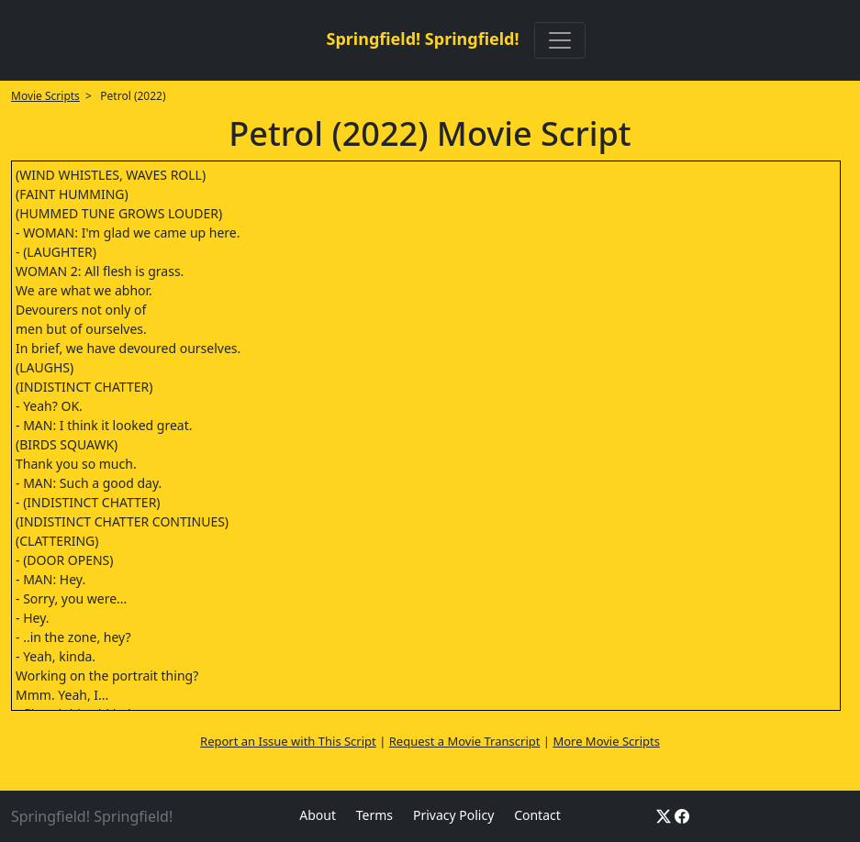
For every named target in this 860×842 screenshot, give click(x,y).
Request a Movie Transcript (465, 741)
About (317, 815)
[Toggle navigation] (560, 40)
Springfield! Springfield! (422, 39)
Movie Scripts (45, 96)
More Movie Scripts (606, 741)
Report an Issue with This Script (288, 741)
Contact (537, 815)
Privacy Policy (453, 815)
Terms (374, 815)
